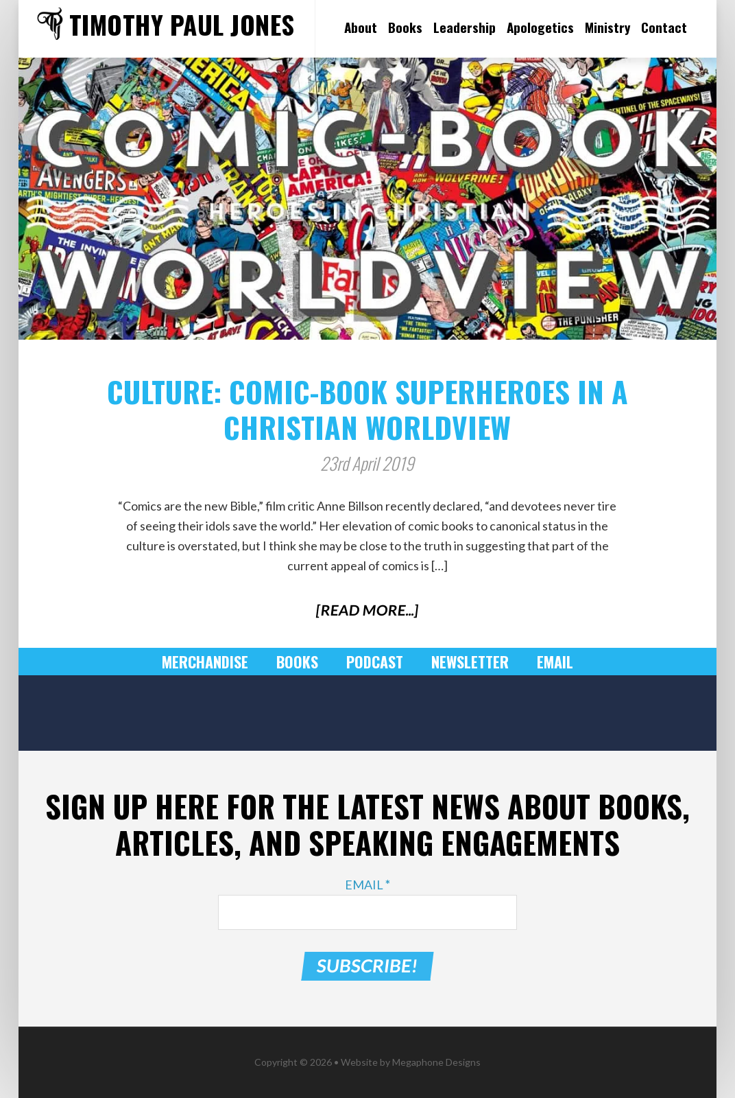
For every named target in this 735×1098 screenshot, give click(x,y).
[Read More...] (367, 609)
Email (555, 662)
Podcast (374, 662)
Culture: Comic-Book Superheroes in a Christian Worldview (367, 408)
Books (297, 662)
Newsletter (470, 662)
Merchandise (205, 662)
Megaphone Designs (436, 1062)
